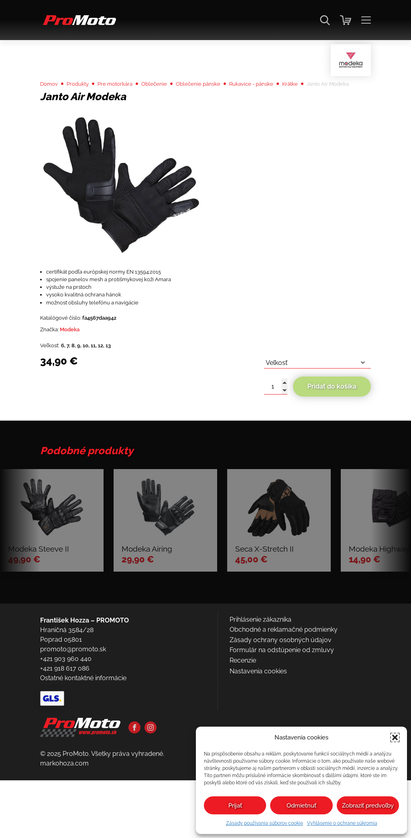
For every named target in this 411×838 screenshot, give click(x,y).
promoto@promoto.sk (73, 747)
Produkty (84, 105)
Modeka (77, 378)
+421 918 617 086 (65, 766)
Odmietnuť (301, 805)
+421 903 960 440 (66, 756)
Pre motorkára (128, 105)
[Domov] (78, 24)
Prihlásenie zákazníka (260, 717)
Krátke (331, 105)
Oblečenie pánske (223, 105)
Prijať (235, 805)
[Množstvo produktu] (275, 439)
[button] (395, 737)
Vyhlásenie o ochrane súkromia (342, 823)
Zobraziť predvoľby (368, 805)
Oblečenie (174, 105)
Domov (51, 105)
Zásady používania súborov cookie (264, 823)
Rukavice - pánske (286, 105)
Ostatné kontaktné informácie (83, 776)
